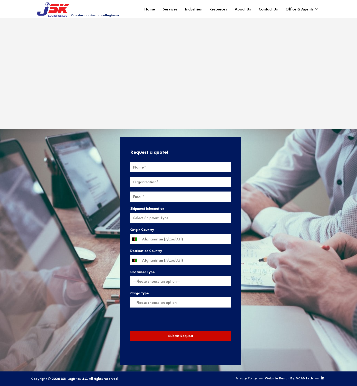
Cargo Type (139, 293)
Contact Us (268, 9)
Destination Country (146, 251)
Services (170, 9)
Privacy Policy (246, 378)
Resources (218, 9)
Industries (193, 9)
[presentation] (180, 321)
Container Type (142, 272)
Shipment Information (147, 208)
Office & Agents (300, 9)
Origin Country (142, 229)
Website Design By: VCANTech (289, 378)
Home (149, 9)
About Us (243, 9)
